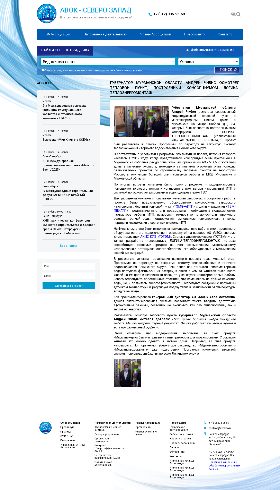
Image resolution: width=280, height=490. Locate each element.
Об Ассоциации (57, 34)
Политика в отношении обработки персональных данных (224, 466)
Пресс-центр (194, 34)
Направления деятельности (105, 34)
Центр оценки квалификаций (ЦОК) (107, 456)
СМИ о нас (66, 436)
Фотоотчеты (177, 451)
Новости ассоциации (182, 443)
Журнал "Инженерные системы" (107, 428)
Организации (143, 427)
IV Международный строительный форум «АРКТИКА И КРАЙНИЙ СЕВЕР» (68, 195)
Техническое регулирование (179, 428)
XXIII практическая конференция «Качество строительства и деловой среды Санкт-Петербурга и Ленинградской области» (69, 227)
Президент (67, 431)
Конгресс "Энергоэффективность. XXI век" (109, 448)
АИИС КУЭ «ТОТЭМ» (155, 237)
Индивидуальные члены (146, 433)
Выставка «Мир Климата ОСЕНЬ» (66, 139)
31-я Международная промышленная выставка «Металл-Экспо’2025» (68, 165)
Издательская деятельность (103, 463)
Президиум (67, 427)
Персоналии (67, 440)
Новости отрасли (180, 438)
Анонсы (174, 447)
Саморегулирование (106, 434)
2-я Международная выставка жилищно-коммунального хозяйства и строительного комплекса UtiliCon (65, 112)
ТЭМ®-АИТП (183, 206)
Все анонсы (68, 246)
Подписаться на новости (68, 285)
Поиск (226, 70)
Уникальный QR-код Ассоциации (72, 446)
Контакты (225, 34)
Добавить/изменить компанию (212, 50)
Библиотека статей (181, 434)
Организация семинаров (102, 440)
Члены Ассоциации (155, 34)
